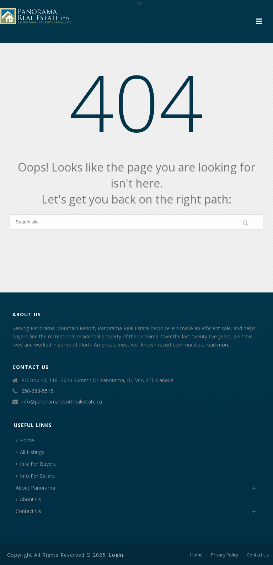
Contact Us (28, 511)
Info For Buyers (36, 463)
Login (116, 554)
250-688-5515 (37, 391)
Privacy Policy (224, 555)
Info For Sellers (35, 475)
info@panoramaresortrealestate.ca (61, 401)
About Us (28, 499)
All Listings (30, 452)
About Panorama (35, 487)
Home (25, 440)
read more (217, 344)
